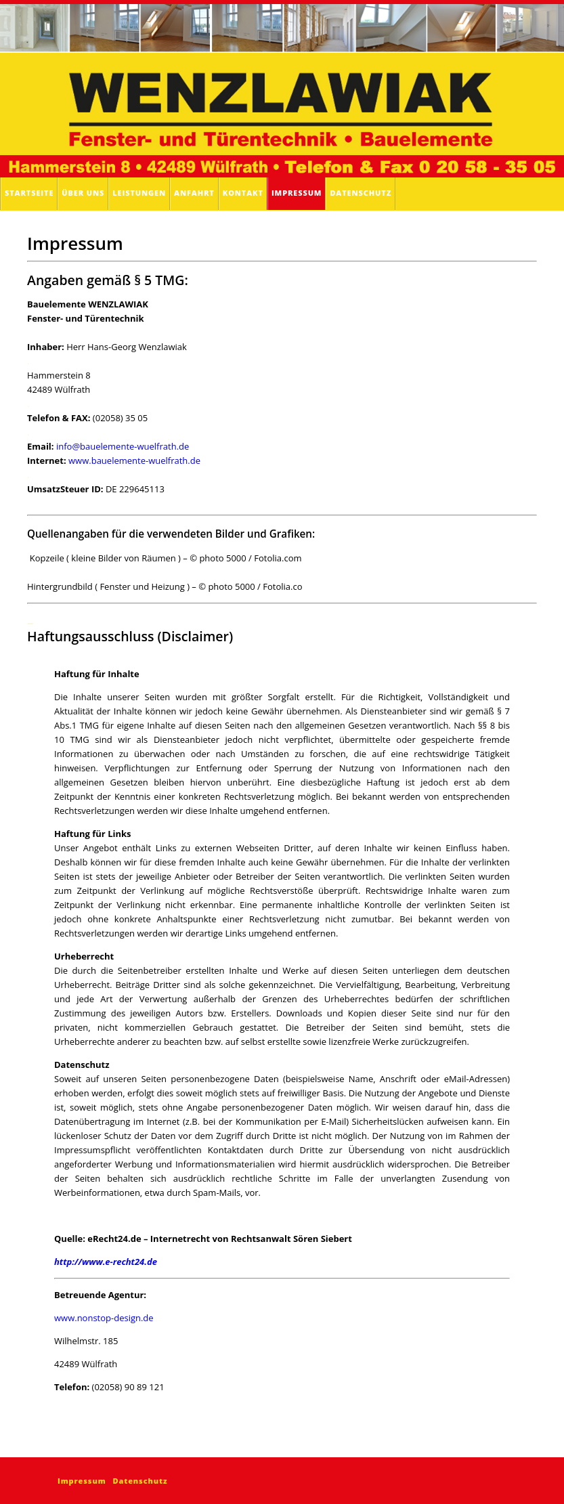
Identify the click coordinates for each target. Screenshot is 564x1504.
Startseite (29, 193)
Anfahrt (194, 193)
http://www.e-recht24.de (105, 1261)
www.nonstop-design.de (104, 1318)
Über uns (83, 193)
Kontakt (243, 193)
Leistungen (139, 193)
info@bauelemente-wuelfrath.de (122, 446)
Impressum (297, 193)
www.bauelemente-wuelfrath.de (134, 460)
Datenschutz (360, 193)
